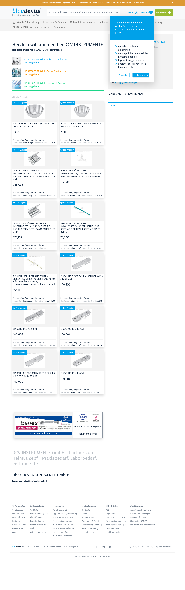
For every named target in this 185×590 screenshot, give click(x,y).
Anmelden (122, 75)
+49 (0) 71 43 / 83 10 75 (141, 547)
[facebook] (97, 546)
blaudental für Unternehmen (142, 525)
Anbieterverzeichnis (40, 27)
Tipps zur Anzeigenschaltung (65, 514)
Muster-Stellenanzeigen (140, 514)
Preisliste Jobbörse (61, 532)
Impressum (110, 514)
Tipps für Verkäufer (38, 525)
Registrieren (141, 75)
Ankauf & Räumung (90, 528)
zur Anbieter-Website (126, 83)
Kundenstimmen (89, 517)
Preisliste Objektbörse (62, 536)
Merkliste (34, 510)
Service (140, 100)
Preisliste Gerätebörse (62, 521)
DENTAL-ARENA (20, 27)
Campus (15, 532)
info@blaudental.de (162, 547)
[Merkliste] (146, 12)
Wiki (32, 528)
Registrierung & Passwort (63, 517)
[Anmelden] (132, 12)
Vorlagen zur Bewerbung (140, 510)
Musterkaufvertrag (138, 517)
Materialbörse (18, 514)
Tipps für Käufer (37, 521)
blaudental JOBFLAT (138, 521)
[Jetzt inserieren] (164, 12)
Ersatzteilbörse (18, 517)
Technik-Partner (88, 532)
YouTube (154, 47)
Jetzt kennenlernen (88, 433)
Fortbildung (156, 22)
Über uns (85, 514)
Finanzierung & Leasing (92, 525)
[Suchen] (117, 12)
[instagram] (103, 546)
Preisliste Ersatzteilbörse (63, 528)
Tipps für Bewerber (38, 517)
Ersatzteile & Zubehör (54, 22)
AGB (107, 510)
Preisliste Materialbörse (63, 525)
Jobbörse (103, 22)
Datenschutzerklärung (115, 517)
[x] (110, 546)
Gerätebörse (17, 510)
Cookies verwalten (114, 532)
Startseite (86, 510)
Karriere (140, 105)
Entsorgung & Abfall (90, 521)
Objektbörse (17, 528)
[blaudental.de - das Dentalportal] (14, 22)
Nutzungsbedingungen (116, 521)
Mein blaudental (60, 510)
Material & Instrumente (82, 22)
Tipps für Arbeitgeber (39, 514)
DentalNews (60, 27)
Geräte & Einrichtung (28, 22)
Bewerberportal (19, 525)
